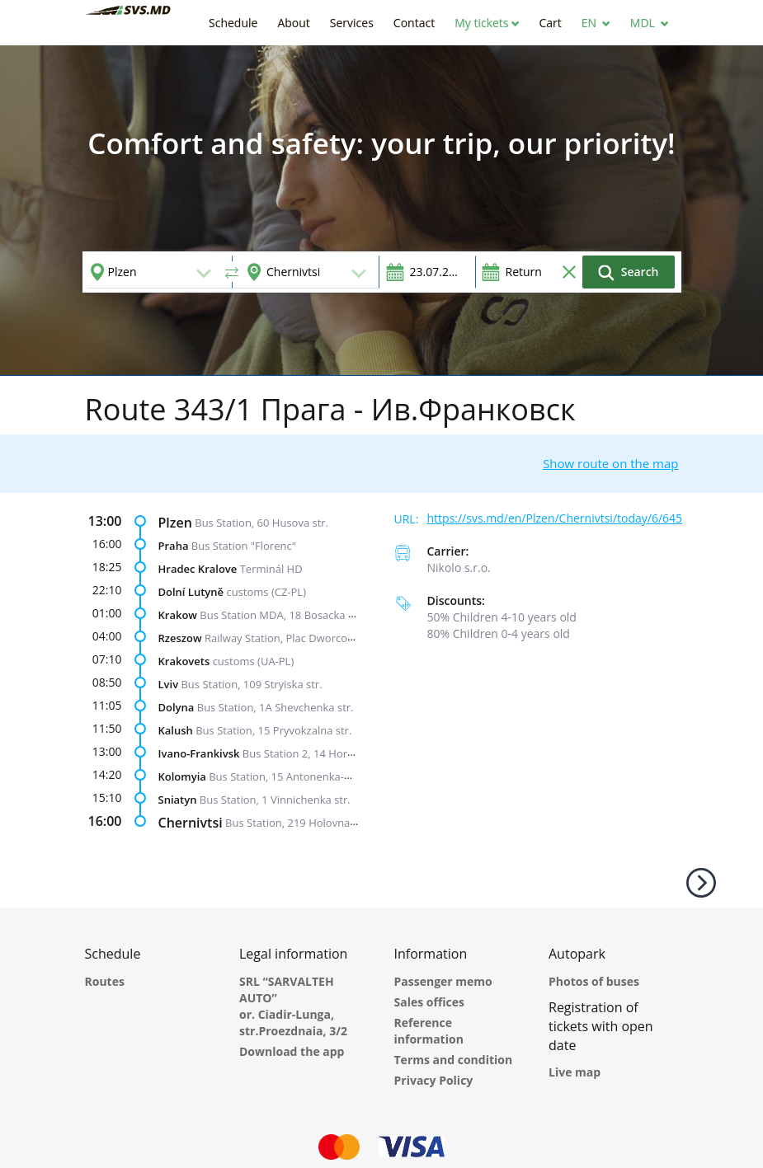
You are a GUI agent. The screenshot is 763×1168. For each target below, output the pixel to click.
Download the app (291, 1051)
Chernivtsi (190, 822)
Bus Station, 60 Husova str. (261, 521)
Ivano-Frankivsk (199, 752)
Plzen (175, 522)
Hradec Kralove (198, 568)
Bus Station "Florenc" (243, 544)
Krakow (177, 614)
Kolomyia (182, 775)
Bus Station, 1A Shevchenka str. (275, 706)
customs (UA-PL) (253, 660)
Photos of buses (594, 981)
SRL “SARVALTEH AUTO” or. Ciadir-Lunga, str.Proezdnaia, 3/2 (293, 1006)
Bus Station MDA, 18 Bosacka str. (282, 614)
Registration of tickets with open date (601, 1026)
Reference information (429, 1031)
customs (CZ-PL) (266, 591)
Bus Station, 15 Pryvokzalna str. (273, 729)
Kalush (175, 729)
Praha (173, 544)
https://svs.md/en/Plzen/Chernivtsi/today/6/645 (555, 518)
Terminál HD (271, 568)
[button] (487, 22)
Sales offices (429, 1002)
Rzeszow (180, 637)
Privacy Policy (433, 1080)
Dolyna (176, 706)
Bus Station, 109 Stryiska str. (251, 683)
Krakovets (184, 660)
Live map (575, 1072)
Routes (105, 981)
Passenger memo (443, 981)
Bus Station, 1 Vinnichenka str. (275, 798)
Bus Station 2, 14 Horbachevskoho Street (344, 752)
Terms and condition (453, 1059)
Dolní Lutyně (191, 591)
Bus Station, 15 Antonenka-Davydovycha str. (319, 775)
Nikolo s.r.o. (459, 567)
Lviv (168, 683)
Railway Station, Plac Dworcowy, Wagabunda (315, 637)
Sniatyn (177, 798)
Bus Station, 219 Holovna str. (297, 821)
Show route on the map (610, 463)
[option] (381, 210)
